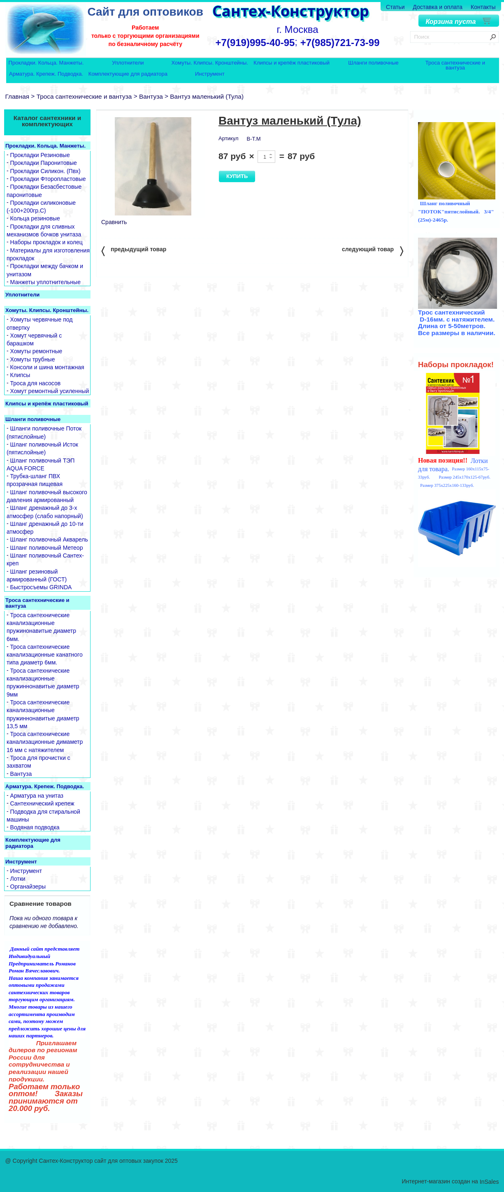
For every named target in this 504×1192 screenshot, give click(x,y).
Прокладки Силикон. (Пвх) (45, 171)
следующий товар (372, 250)
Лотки (18, 878)
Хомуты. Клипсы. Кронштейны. (210, 63)
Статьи (395, 7)
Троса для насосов (35, 383)
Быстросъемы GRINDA (41, 587)
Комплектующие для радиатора (127, 74)
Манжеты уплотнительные (45, 282)
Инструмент (210, 74)
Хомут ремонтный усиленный (49, 391)
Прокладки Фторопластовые (48, 179)
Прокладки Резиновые (40, 155)
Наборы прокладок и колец (46, 242)
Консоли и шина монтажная (47, 367)
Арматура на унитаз (36, 795)
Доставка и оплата (437, 7)
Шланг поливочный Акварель (49, 540)
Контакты (483, 7)
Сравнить (114, 222)
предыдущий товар (133, 250)
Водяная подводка (35, 827)
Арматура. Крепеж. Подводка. (46, 74)
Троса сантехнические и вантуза (455, 65)
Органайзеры (28, 887)
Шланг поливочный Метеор (46, 547)
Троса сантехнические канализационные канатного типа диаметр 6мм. (45, 654)
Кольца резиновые (35, 218)
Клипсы (20, 375)
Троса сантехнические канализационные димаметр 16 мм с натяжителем (45, 742)
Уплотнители (128, 63)
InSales (489, 1181)
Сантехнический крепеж (42, 804)
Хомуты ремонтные (36, 351)
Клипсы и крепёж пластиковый (291, 63)
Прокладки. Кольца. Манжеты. (46, 63)
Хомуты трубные (32, 359)
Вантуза (151, 96)
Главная (17, 96)
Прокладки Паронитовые (43, 163)
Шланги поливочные (373, 63)
